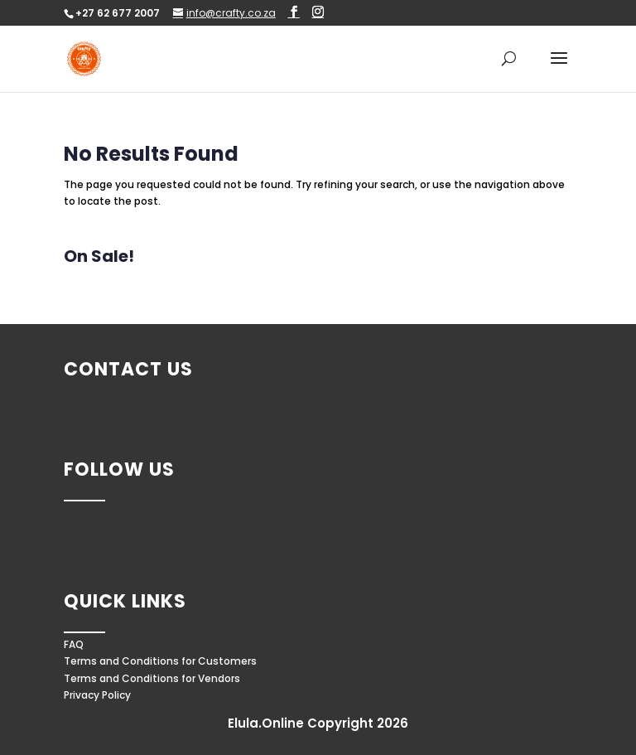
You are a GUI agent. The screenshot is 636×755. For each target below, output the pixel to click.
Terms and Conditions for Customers (160, 661)
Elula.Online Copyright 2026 (318, 723)
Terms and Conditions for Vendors (152, 678)
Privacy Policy (97, 695)
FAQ (74, 644)
